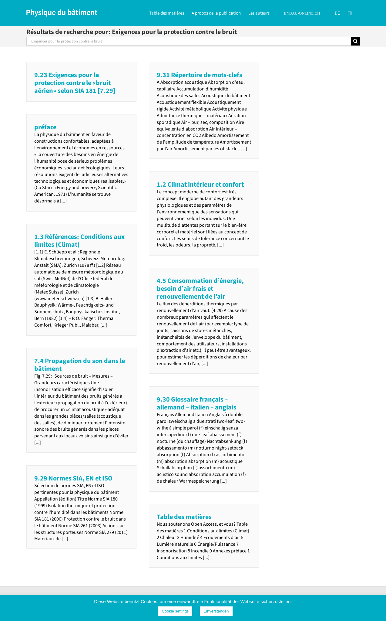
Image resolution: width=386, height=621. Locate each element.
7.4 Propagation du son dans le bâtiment (79, 365)
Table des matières (184, 517)
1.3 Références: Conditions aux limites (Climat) (79, 240)
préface (45, 127)
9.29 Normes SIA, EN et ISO (73, 478)
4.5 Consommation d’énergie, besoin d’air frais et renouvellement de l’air (200, 288)
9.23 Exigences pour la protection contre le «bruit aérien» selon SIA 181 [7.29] (75, 83)
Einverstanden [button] (216, 611)
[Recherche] (355, 41)
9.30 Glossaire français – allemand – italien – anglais (197, 403)
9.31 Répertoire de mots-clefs (199, 75)
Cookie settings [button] (175, 611)
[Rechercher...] (188, 41)
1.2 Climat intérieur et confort (200, 184)
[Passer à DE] (337, 12)
